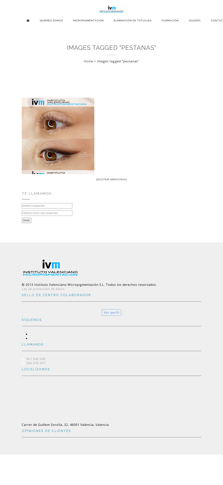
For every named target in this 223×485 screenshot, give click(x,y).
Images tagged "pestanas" (111, 47)
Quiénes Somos (51, 20)
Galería (195, 20)
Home (88, 61)
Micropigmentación (88, 20)
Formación (170, 20)
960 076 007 (35, 363)
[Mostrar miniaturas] (111, 179)
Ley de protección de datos (43, 289)
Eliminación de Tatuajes (133, 20)
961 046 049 (35, 359)
